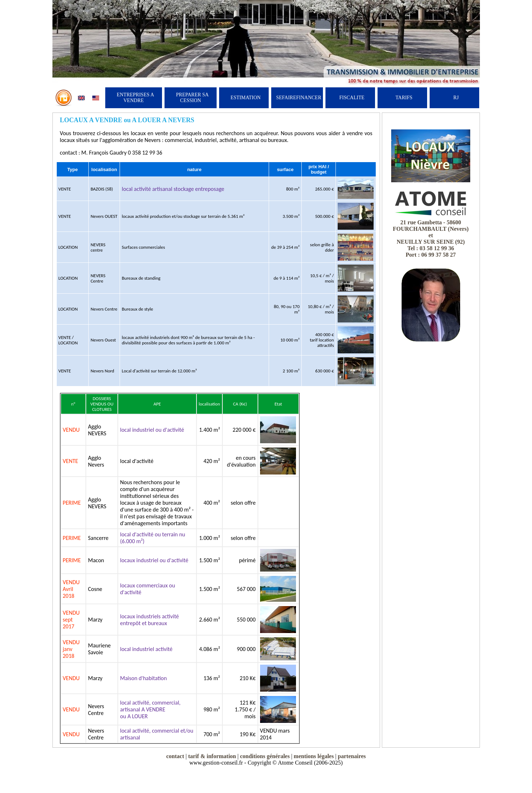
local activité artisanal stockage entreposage (173, 188)
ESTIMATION (246, 97)
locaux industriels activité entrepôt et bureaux (149, 620)
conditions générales (265, 756)
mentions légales (314, 756)
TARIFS (403, 97)
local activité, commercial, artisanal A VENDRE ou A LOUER (150, 709)
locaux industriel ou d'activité (154, 560)
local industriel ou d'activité (152, 429)
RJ (456, 97)
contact (175, 756)
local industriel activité (146, 649)
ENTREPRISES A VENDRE (135, 97)
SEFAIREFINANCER (298, 97)
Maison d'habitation (143, 678)
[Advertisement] (430, 456)
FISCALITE (352, 97)
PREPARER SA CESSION (192, 97)
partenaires (352, 756)
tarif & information (212, 756)
